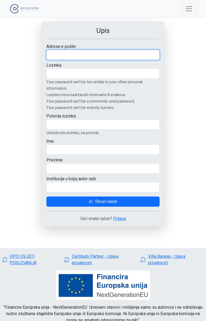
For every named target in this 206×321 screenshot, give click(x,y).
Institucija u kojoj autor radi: (71, 178)
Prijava (119, 218)
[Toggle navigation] (188, 8)
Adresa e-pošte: (61, 46)
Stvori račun (103, 201)
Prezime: (54, 160)
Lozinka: (54, 65)
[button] (31, 259)
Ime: (50, 141)
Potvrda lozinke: (61, 116)
